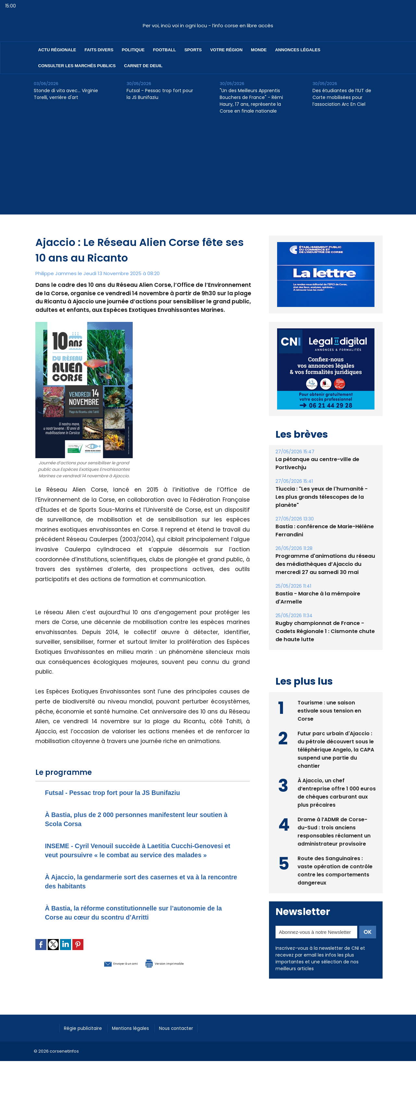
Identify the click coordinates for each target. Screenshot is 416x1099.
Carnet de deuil (143, 65)
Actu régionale (57, 49)
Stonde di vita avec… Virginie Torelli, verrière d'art (66, 94)
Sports (193, 49)
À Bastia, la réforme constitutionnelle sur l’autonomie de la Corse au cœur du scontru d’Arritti (142, 921)
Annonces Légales (297, 49)
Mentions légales (139, 1036)
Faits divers (99, 49)
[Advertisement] (208, 169)
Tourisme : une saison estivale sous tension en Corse (329, 702)
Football (164, 49)
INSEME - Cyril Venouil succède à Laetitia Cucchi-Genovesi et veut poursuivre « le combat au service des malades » (140, 854)
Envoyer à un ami (107, 972)
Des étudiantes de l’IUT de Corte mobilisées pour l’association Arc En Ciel (341, 97)
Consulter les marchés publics (77, 65)
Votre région (226, 49)
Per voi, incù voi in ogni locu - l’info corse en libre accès (208, 25)
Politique (133, 49)
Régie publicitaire (86, 1036)
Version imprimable (176, 972)
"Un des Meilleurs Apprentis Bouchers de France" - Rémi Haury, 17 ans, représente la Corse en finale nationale (251, 100)
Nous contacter (189, 1036)
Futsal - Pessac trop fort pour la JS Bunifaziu (160, 94)
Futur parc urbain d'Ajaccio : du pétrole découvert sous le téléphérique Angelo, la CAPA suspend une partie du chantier (336, 741)
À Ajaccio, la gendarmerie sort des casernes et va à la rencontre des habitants (140, 890)
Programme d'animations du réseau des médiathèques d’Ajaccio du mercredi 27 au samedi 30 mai (323, 556)
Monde (258, 49)
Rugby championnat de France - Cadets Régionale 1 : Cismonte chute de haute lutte (324, 623)
